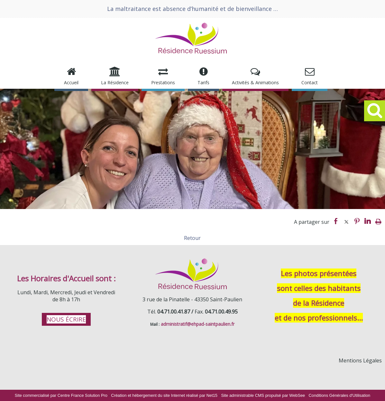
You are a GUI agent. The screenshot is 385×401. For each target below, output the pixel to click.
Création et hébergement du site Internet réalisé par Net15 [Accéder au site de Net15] (164, 395)
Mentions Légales (360, 360)
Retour (192, 238)
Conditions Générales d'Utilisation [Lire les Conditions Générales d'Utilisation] (340, 395)
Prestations (163, 82)
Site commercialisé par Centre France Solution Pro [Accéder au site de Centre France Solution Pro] (61, 395)
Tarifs (203, 82)
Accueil (71, 82)
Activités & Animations (255, 82)
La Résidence (115, 82)
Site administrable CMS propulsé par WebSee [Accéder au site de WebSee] (263, 395)
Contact (309, 82)
